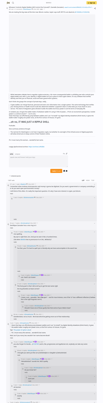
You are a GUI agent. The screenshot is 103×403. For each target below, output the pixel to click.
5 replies (21, 232)
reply (56, 171)
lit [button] (83, 180)
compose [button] (17, 154)
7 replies (17, 223)
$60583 (48, 3)
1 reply (18, 184)
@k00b (23, 239)
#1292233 (85, 12)
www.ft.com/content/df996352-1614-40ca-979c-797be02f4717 (78, 7)
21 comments (18, 9)
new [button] (88, 180)
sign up (91, 3)
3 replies (24, 350)
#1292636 (78, 12)
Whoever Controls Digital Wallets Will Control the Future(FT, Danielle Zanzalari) (36, 7)
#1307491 (36, 344)
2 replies (24, 284)
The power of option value (22, 330)
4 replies (21, 342)
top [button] (92, 180)
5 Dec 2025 (31, 184)
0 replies (20, 197)
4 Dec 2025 (36, 9)
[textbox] (38, 161)
